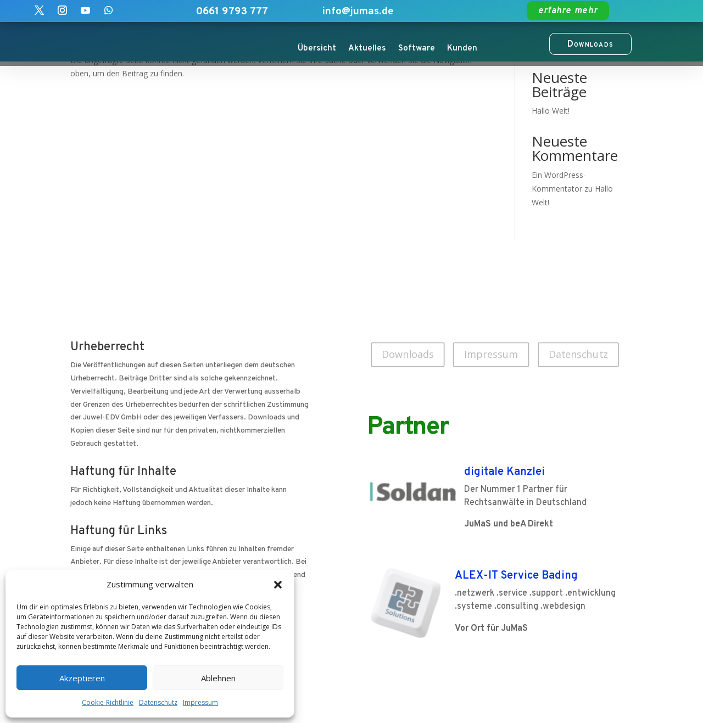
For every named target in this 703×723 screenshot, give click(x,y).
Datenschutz (158, 702)
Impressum (200, 702)
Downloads (408, 354)
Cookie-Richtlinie (107, 702)
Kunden (462, 48)
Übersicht (317, 48)
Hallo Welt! (551, 110)
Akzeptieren (82, 677)
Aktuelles (367, 48)
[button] (277, 584)
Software (416, 48)
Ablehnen (218, 677)
